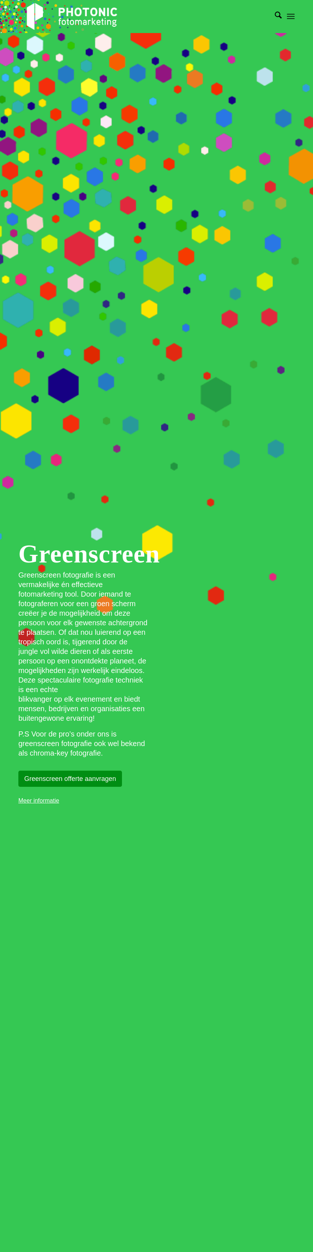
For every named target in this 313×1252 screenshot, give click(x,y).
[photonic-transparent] (71, 16)
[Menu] (291, 16)
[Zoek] (274, 16)
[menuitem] (274, 16)
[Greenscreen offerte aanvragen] (70, 779)
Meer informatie (38, 800)
